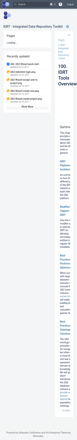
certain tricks (66, 296)
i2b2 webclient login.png (22, 72)
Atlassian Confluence (30, 432)
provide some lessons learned (67, 395)
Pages (61, 40)
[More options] (69, 35)
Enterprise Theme (59, 432)
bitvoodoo (38, 436)
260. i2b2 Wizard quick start (24, 64)
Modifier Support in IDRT (66, 210)
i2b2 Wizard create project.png (26, 98)
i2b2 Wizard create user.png (24, 91)
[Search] (31, 4)
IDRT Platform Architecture (67, 165)
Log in (70, 4)
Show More (27, 106)
